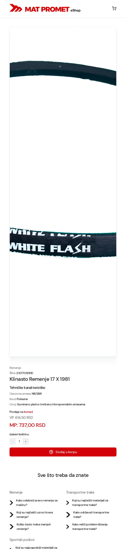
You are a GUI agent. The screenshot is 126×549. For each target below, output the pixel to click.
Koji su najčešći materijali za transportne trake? (87, 502)
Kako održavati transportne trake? (87, 514)
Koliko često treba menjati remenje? (30, 526)
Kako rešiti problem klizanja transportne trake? (86, 526)
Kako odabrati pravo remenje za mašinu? (34, 502)
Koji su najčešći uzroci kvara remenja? (31, 514)
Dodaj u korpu (63, 452)
